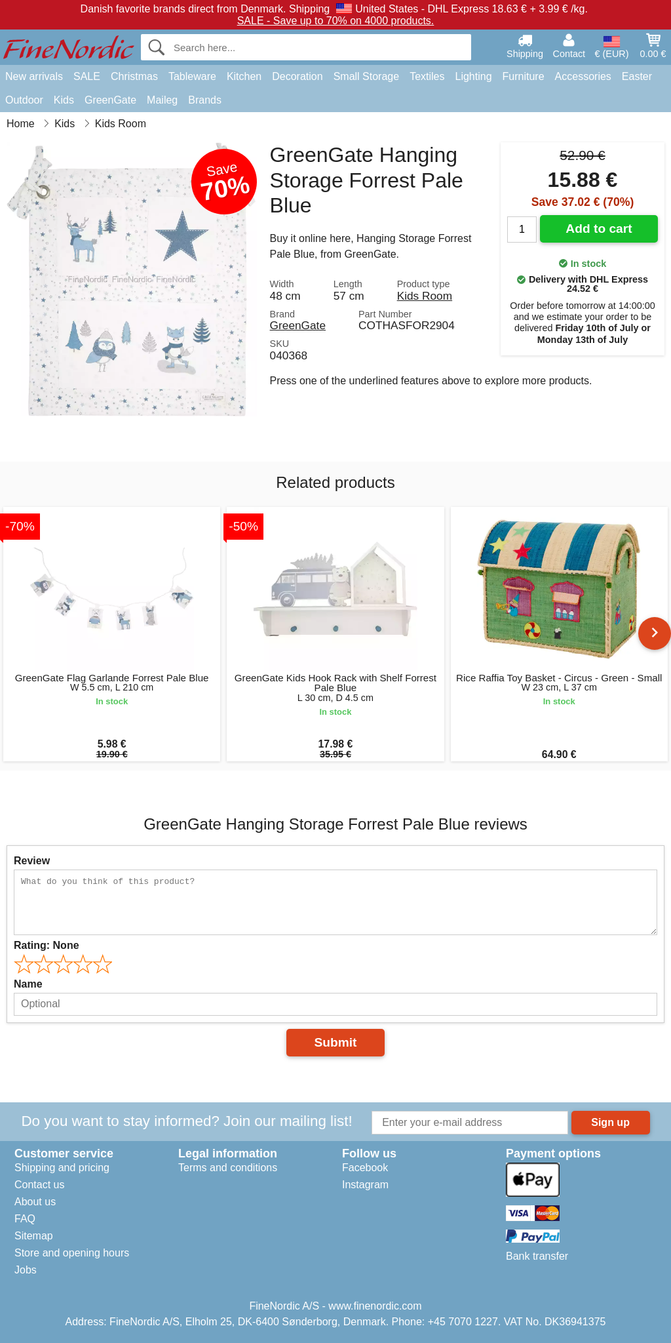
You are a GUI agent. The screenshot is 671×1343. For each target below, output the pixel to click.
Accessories (583, 76)
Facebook (365, 1167)
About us (35, 1201)
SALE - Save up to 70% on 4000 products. (335, 20)
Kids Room (424, 295)
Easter (637, 76)
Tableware (192, 76)
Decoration (297, 76)
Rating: (46, 945)
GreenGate (110, 100)
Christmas (134, 76)
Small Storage (367, 76)
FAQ (24, 1218)
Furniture (524, 76)
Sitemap (33, 1235)
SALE (86, 76)
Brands (204, 100)
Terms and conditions (227, 1167)
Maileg (162, 100)
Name (28, 984)
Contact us (39, 1184)
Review (32, 860)
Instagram (365, 1184)
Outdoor (24, 100)
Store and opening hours (71, 1252)
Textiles (427, 76)
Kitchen (244, 76)
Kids (64, 100)
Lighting (473, 76)
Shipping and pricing (61, 1167)
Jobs (25, 1269)
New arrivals (34, 76)
